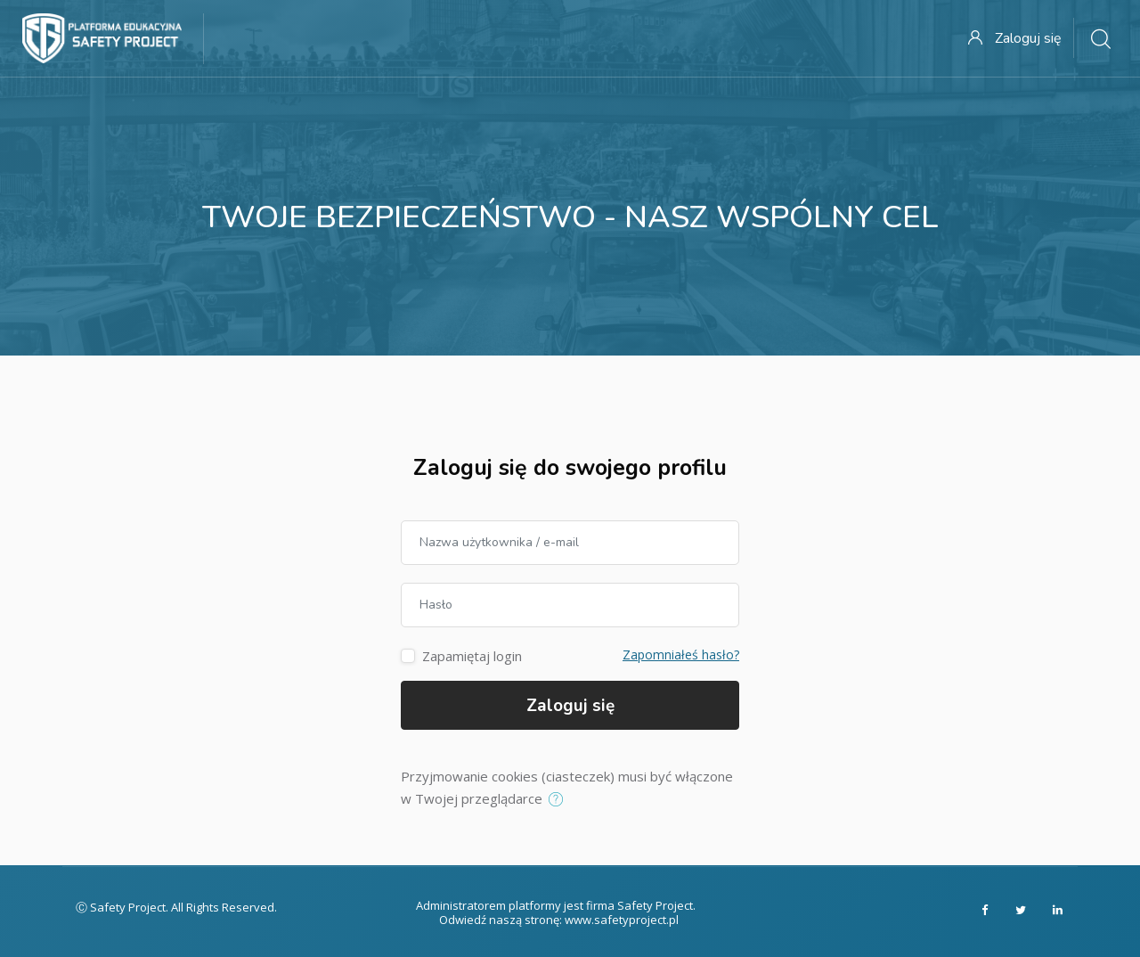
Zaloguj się (570, 705)
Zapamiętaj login (472, 656)
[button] (560, 800)
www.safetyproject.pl (622, 920)
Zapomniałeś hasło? (681, 654)
